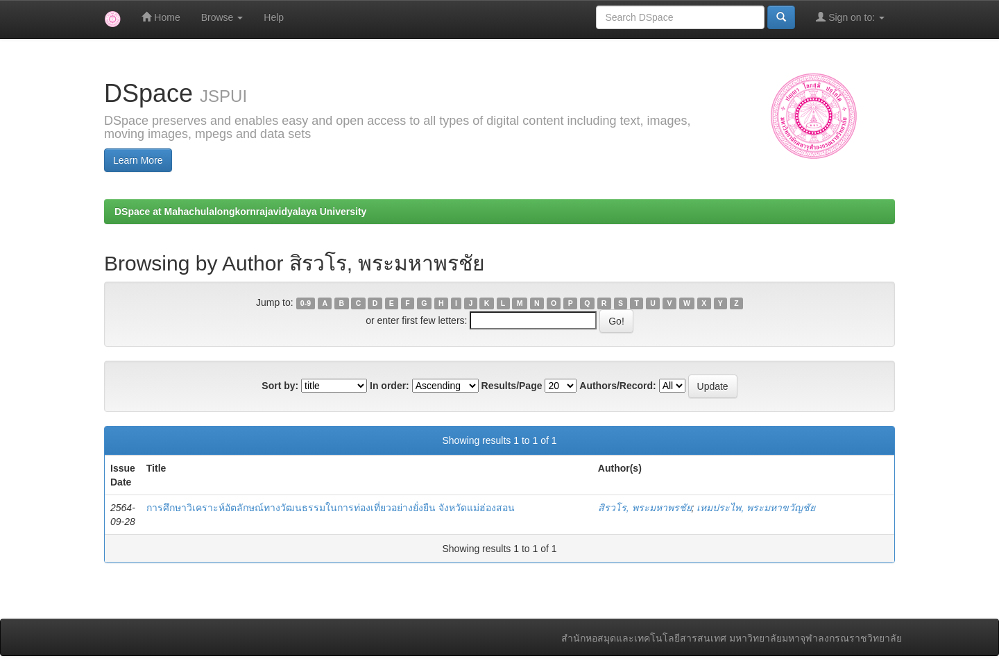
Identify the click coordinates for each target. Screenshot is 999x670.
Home (161, 17)
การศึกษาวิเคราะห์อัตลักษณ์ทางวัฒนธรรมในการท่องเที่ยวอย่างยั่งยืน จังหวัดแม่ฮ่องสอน (330, 507)
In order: (389, 385)
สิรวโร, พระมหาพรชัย (645, 507)
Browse (222, 17)
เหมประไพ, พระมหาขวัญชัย (756, 507)
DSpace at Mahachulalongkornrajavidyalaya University (240, 211)
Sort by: (280, 385)
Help (274, 17)
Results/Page (512, 385)
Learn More (138, 160)
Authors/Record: (617, 385)
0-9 (305, 303)
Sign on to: (850, 17)
